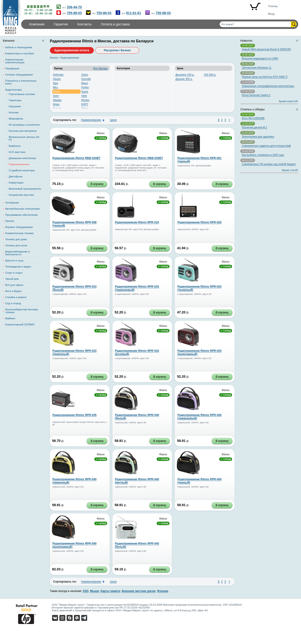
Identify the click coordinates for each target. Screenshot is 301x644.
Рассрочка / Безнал (117, 50)
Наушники (15, 106)
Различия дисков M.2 (254, 127)
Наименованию (91, 120)
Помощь (273, 6)
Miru (55, 87)
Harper (57, 78)
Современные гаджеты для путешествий (266, 145)
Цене (113, 120)
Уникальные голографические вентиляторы (268, 85)
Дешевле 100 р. (184, 74)
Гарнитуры (15, 100)
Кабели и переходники (18, 47)
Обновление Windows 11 (256, 67)
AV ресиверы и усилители (24, 124)
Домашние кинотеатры (22, 158)
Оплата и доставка (115, 24)
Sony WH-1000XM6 (253, 118)
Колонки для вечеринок (23, 130)
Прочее (9, 221)
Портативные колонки (22, 94)
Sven (56, 95)
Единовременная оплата (72, 50)
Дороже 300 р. (184, 78)
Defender (58, 74)
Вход (271, 14)
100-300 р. (210, 74)
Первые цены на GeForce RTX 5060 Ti (264, 76)
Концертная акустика (21, 194)
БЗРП (84, 104)
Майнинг (10, 318)
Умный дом (12, 278)
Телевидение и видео (18, 266)
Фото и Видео (13, 291)
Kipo (55, 83)
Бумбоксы (15, 145)
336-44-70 (74, 7)
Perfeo (85, 87)
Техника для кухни (16, 245)
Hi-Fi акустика (17, 152)
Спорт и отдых (14, 272)
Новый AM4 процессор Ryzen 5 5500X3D (266, 49)
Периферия (12, 68)
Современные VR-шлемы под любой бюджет (269, 164)
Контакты (84, 24)
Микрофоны (16, 118)
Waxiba (57, 100)
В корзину (97, 184)
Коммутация (16, 182)
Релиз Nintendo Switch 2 (256, 95)
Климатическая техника (19, 233)
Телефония (12, 202)
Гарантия (61, 24)
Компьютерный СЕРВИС (20, 324)
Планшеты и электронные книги (20, 82)
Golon (84, 74)
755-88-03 (74, 13)
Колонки (14, 112)
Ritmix (56, 91)
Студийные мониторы (22, 170)
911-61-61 (133, 13)
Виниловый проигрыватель (25, 188)
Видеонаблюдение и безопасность (17, 253)
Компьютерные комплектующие (14, 61)
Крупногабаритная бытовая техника (21, 311)
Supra (84, 91)
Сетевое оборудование (19, 74)
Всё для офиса (14, 285)
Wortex (85, 100)
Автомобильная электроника (22, 208)
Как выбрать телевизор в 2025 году (263, 154)
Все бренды (100, 68)
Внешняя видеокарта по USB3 (260, 58)
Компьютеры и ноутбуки (19, 53)
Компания (36, 24)
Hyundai (86, 78)
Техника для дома (16, 239)
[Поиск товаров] (255, 24)
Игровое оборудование (19, 227)
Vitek (84, 95)
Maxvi (84, 83)
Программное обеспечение (21, 214)
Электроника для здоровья (258, 136)
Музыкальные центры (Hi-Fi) (24, 138)
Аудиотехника (13, 89)
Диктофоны (16, 176)
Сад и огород (13, 303)
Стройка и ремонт (16, 297)
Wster (56, 104)
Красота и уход (14, 260)
